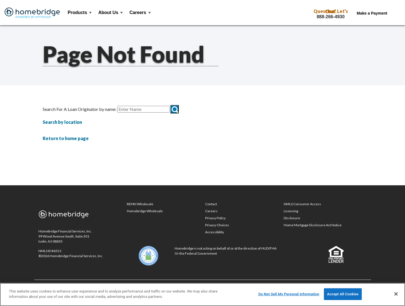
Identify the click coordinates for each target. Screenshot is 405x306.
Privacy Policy (215, 218)
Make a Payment (372, 13)
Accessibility (214, 232)
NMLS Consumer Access (302, 204)
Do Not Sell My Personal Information (288, 294)
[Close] (396, 294)
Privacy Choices (217, 225)
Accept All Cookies (342, 294)
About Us (111, 12)
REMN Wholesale (140, 204)
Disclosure (292, 218)
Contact (211, 204)
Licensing (291, 211)
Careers (140, 12)
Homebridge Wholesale (145, 211)
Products (80, 12)
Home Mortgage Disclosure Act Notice (313, 225)
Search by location (62, 122)
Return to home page (66, 138)
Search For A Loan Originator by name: (79, 109)
